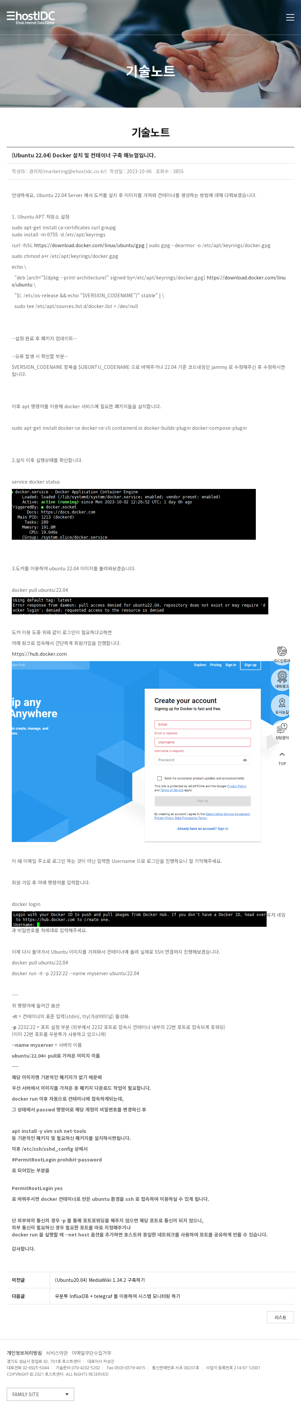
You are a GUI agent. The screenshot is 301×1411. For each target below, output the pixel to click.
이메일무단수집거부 (91, 1353)
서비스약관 (57, 1353)
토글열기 (290, 17)
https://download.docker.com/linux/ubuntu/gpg (89, 245)
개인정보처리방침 (24, 1353)
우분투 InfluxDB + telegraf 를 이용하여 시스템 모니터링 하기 (117, 1296)
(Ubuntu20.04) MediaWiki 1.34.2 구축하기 (100, 1279)
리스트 (280, 1317)
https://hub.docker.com (39, 653)
